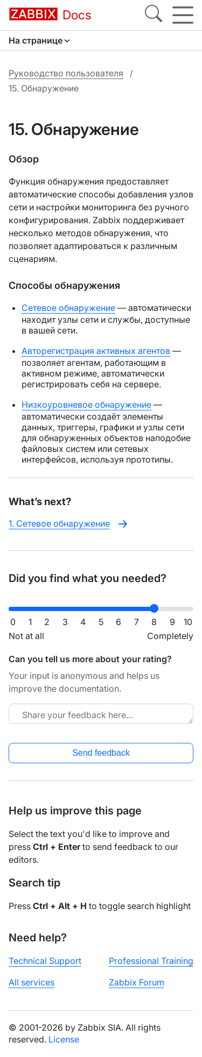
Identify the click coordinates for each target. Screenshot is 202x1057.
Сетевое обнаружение (68, 307)
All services (31, 982)
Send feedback (101, 752)
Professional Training (151, 960)
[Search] (153, 15)
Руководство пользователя (66, 73)
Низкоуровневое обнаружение (86, 404)
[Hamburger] (182, 15)
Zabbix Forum (136, 982)
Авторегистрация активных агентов (96, 350)
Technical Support (45, 960)
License (63, 1039)
